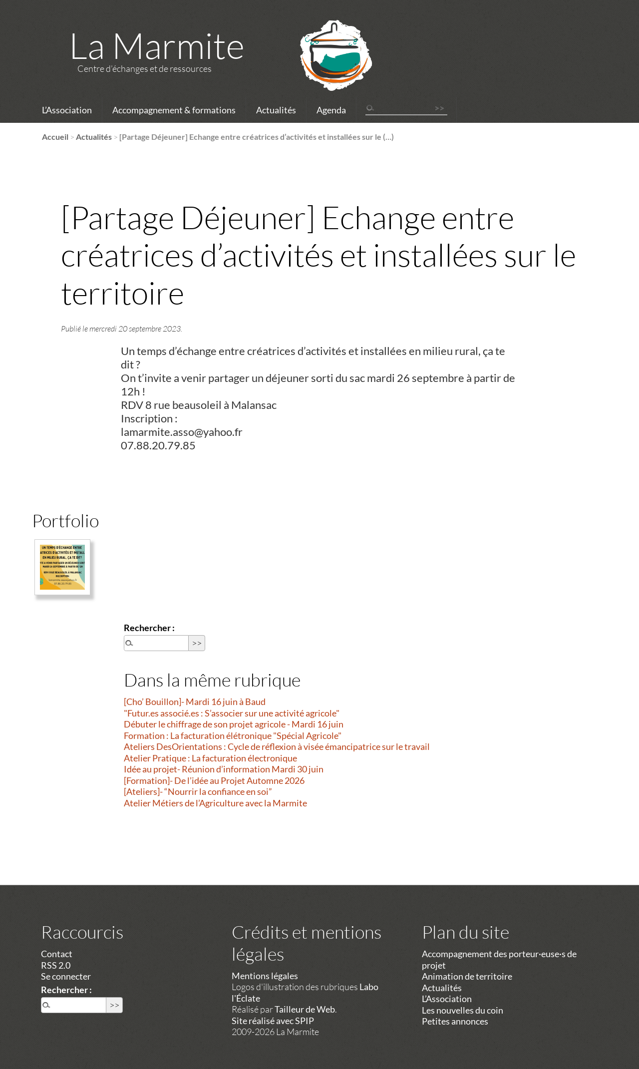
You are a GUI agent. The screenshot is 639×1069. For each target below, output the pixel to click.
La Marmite (157, 45)
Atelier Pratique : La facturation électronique (210, 757)
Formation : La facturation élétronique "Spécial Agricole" (232, 735)
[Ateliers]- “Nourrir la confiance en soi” (198, 791)
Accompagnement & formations (174, 109)
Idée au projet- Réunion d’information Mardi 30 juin (223, 768)
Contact (56, 953)
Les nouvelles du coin (462, 1010)
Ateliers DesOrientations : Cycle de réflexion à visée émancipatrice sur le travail (277, 746)
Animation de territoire (467, 976)
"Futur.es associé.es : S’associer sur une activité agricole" (231, 713)
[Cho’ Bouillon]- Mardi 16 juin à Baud (195, 701)
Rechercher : (149, 627)
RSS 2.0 (55, 965)
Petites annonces (455, 1021)
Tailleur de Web (305, 1009)
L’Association (67, 109)
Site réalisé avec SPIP (273, 1020)
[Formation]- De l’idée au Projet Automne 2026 (214, 780)
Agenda (331, 109)
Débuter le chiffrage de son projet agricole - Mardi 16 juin (233, 723)
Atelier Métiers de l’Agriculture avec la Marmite (215, 802)
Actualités (276, 109)
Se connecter (66, 976)
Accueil (55, 136)
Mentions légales (265, 975)
